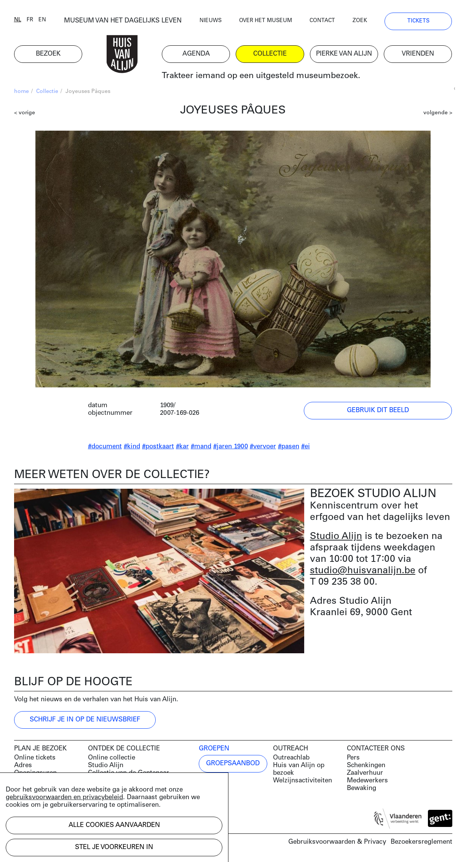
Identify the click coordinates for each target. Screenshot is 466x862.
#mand (201, 446)
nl (17, 20)
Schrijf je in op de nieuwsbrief (85, 719)
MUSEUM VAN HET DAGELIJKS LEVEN (123, 21)
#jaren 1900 (230, 446)
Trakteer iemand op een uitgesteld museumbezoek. (261, 76)
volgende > (437, 113)
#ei (305, 446)
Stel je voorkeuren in (114, 847)
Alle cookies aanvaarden (114, 825)
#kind (132, 446)
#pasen (288, 446)
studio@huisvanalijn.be (362, 571)
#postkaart (158, 446)
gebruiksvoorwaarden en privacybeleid (64, 797)
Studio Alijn (336, 536)
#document (105, 446)
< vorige (24, 113)
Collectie (47, 91)
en (42, 20)
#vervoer (263, 446)
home (21, 91)
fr (30, 20)
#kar (182, 446)
